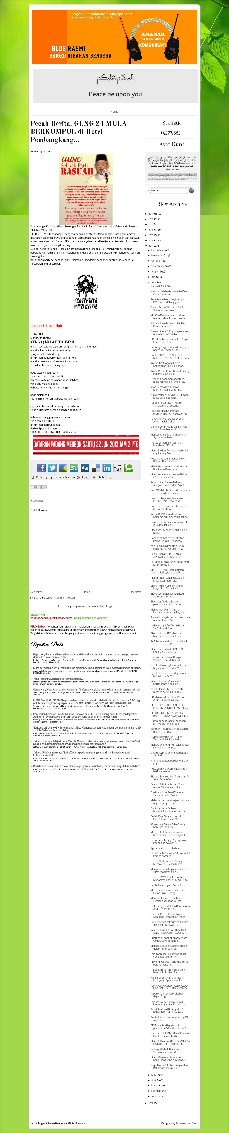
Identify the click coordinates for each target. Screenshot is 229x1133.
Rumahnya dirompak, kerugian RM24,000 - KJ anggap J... (168, 301)
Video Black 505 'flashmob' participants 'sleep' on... (166, 683)
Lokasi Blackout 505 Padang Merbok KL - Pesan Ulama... (167, 863)
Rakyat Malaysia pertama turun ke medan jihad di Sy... (170, 619)
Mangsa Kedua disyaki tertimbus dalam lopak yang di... (169, 947)
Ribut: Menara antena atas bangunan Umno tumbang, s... (169, 1059)
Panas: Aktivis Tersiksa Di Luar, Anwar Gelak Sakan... (167, 420)
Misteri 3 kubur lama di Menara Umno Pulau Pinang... (168, 892)
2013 (151, 246)
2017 (151, 224)
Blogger (109, 606)
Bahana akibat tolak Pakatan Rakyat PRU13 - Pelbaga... (167, 540)
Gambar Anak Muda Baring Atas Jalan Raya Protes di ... (169, 428)
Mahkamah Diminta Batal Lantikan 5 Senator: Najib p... (168, 611)
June (154, 282)
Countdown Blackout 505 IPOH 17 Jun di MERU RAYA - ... (169, 924)
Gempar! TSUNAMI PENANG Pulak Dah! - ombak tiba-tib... (170, 1035)
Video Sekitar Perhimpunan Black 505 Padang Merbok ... (170, 452)
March (155, 1085)
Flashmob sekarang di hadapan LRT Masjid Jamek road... (168, 722)
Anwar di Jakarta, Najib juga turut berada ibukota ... (169, 963)
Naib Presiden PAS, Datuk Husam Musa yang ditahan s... (169, 396)
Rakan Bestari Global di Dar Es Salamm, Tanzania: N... (167, 309)
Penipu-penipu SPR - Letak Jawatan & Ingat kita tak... (167, 555)
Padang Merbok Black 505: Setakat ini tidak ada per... (167, 1051)
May (154, 1075)
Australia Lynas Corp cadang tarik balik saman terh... (169, 770)
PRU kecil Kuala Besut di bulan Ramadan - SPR (168, 325)
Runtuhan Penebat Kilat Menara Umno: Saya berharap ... (169, 939)
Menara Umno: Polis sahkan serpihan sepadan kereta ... (167, 900)
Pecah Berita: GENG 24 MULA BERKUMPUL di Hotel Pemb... (168, 1011)
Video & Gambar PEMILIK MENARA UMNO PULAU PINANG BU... (170, 1043)
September (158, 266)
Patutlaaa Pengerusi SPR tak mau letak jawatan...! (170, 563)
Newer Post (36, 592)
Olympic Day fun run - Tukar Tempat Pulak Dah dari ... (166, 738)
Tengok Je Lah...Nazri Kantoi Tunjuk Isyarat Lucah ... (166, 404)
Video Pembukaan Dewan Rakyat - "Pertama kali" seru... (170, 476)
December (157, 250)
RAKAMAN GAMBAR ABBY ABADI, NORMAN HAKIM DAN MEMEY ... (170, 987)
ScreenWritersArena (187, 1123)
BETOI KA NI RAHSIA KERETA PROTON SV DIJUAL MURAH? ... (169, 706)
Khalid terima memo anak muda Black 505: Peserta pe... (169, 468)
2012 (151, 1103)
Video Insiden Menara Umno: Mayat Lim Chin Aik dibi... (167, 587)
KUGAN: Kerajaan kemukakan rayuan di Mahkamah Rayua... (168, 317)
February (156, 1091)
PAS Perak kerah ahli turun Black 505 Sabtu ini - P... (169, 643)
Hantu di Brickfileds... (162, 286)
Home (114, 111)
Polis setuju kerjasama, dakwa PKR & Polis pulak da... (170, 524)
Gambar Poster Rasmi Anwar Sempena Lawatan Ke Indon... (169, 916)
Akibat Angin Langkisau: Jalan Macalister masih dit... (167, 579)
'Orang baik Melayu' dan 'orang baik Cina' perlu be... (168, 826)
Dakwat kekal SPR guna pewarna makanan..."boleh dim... (169, 333)
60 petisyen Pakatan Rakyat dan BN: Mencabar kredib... (169, 1067)
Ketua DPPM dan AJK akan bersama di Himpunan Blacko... (169, 516)
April (154, 1080)
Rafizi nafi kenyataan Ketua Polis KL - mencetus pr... (169, 508)
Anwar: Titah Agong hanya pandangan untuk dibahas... (167, 365)
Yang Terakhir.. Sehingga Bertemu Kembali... (58, 679)
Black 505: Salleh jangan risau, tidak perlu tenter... (167, 595)
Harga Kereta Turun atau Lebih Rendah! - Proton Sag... (168, 971)
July (153, 277)
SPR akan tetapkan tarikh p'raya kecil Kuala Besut (169, 341)
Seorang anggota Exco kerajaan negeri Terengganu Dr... (169, 349)
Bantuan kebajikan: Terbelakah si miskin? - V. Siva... (169, 730)
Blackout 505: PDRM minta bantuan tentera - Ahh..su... (167, 635)
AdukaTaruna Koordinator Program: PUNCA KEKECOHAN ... (170, 412)
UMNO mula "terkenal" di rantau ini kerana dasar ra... (170, 855)
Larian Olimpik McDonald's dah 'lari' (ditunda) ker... (168, 627)
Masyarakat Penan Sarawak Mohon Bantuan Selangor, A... (169, 834)
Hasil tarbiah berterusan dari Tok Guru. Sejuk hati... (169, 293)
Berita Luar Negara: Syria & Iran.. (169, 885)
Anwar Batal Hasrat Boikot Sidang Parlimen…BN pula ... (170, 373)
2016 (151, 229)
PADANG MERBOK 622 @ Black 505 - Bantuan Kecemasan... (170, 492)
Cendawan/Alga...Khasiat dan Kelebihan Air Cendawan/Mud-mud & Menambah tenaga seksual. (86, 690)
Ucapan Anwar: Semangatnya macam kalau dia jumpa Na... (168, 380)
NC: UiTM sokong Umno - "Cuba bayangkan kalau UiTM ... (168, 667)
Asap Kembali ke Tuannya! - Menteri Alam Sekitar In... (166, 389)
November (157, 255)
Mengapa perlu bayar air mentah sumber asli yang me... (169, 871)
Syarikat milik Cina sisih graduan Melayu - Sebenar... (169, 675)
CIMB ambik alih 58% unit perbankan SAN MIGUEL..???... (169, 1027)
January (156, 1096)
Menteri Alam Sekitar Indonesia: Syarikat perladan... (169, 436)
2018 (151, 219)
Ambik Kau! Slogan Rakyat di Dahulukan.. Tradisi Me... (167, 818)
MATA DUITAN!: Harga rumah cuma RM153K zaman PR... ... (167, 571)
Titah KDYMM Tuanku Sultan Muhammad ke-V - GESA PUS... (169, 879)
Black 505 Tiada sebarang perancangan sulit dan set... (167, 603)
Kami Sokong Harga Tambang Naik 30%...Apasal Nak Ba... (167, 979)
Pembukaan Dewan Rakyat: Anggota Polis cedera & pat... (168, 484)
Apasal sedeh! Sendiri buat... (166, 848)
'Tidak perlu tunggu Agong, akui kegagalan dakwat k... (168, 842)
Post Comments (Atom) (63, 598)
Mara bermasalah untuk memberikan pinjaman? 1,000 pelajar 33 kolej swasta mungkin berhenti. (87, 668)
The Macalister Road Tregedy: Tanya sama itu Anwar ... (167, 794)
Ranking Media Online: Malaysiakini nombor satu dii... (169, 810)
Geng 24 (109, 477)
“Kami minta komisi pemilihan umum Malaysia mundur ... (167, 786)
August (155, 271)
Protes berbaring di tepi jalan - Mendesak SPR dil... (168, 444)
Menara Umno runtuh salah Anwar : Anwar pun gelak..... (170, 746)
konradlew (84, 606)
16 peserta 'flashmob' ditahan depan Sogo (167, 995)
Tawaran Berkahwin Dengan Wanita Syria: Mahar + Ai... (166, 659)
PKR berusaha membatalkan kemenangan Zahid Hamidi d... (169, 1003)
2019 (151, 214)
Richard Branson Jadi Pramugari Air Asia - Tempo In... (170, 778)
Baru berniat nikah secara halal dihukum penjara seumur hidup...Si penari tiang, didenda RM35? (86, 766)
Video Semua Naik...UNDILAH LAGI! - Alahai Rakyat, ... (167, 651)
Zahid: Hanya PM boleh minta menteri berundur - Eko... (167, 691)
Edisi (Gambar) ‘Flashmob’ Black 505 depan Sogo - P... (169, 955)
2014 (151, 240)
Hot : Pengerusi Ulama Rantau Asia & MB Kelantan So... (170, 908)
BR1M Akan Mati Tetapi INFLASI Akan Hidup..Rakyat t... (168, 699)
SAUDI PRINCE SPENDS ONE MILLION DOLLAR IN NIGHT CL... (170, 357)
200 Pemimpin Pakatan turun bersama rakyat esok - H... (167, 547)
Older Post (135, 592)
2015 (151, 235)
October (156, 261)
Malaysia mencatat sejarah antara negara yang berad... (170, 802)
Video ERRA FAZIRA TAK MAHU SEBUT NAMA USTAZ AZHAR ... (169, 932)
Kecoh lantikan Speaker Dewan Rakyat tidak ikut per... (168, 460)
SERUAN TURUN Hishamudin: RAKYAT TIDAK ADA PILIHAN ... (169, 715)
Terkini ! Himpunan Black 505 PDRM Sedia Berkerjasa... (167, 500)
